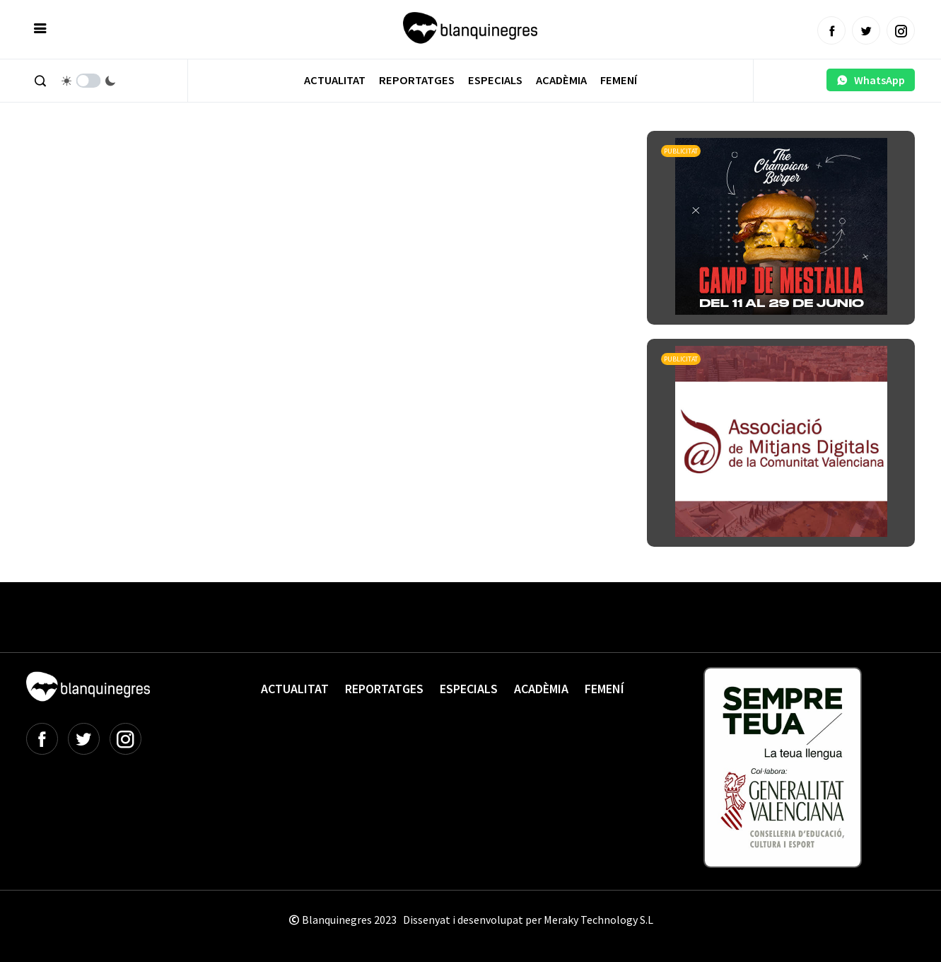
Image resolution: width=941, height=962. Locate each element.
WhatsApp (870, 80)
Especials (495, 80)
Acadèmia (561, 80)
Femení (618, 80)
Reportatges (417, 80)
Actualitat (335, 80)
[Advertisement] (283, 170)
